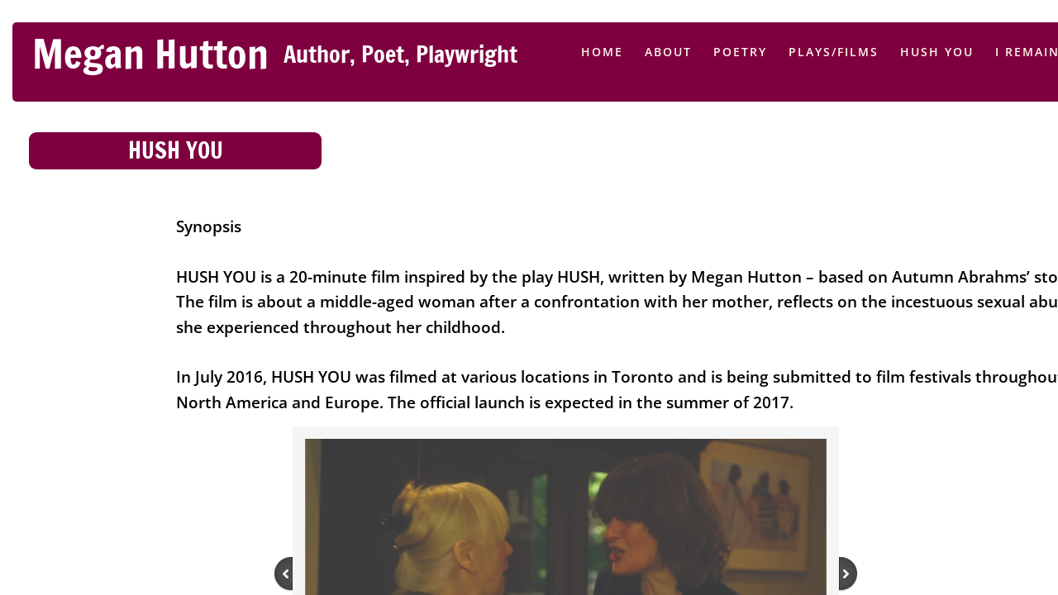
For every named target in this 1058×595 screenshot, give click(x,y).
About (668, 52)
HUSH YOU (937, 52)
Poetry (740, 52)
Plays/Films (834, 52)
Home (602, 52)
